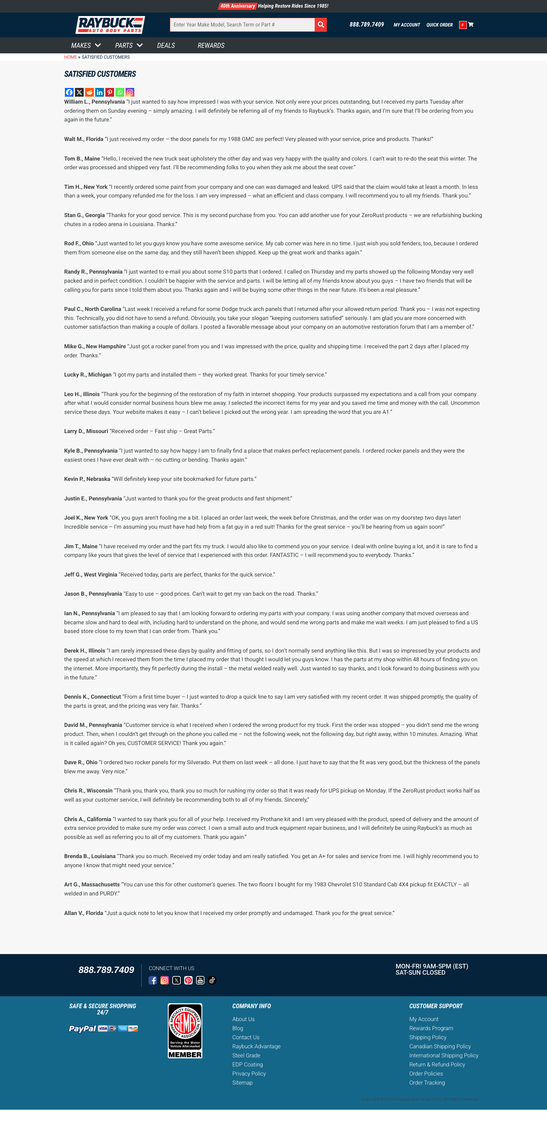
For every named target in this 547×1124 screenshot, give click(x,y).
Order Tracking (427, 1082)
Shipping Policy (428, 1037)
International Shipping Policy (443, 1055)
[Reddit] (89, 92)
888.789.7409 (367, 25)
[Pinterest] (109, 92)
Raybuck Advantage (256, 1046)
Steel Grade (246, 1055)
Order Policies (426, 1073)
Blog (237, 1028)
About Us (243, 1019)
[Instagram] (130, 92)
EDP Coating (247, 1064)
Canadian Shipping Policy (440, 1046)
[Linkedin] (99, 92)
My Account (407, 25)
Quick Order (439, 25)
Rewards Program (431, 1028)
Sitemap (242, 1082)
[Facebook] (69, 92)
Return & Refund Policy (437, 1064)
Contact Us (246, 1037)
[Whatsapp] (119, 92)
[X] (79, 92)
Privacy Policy (249, 1073)
